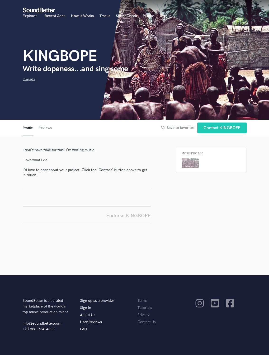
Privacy (143, 315)
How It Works (82, 16)
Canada (29, 79)
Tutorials (144, 308)
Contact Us (146, 322)
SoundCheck (126, 16)
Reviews (45, 128)
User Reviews (91, 322)
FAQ (83, 329)
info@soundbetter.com (42, 323)
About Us (87, 315)
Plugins (149, 16)
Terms (142, 300)
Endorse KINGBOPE (128, 216)
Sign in (165, 16)
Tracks (104, 16)
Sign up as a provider (97, 300)
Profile (28, 128)
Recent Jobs (55, 16)
